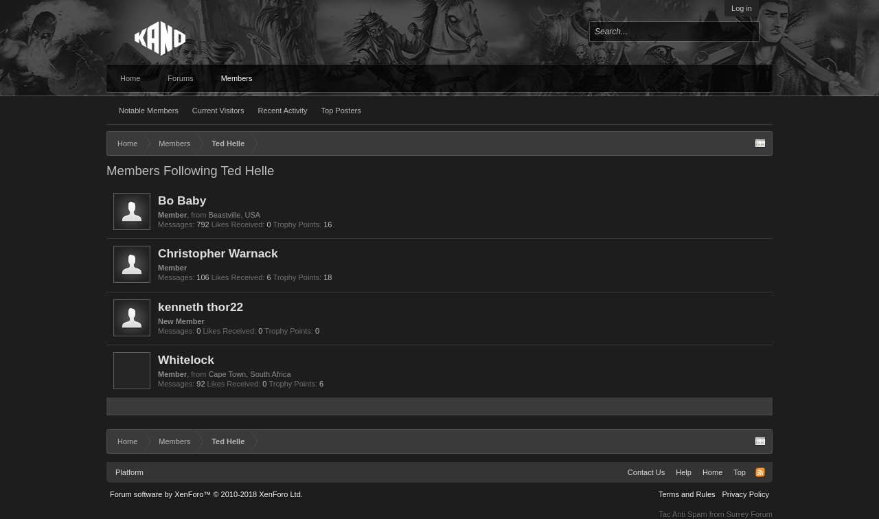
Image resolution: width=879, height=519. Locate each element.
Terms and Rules (687, 494)
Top (739, 472)
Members (237, 78)
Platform (129, 472)
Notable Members (149, 110)
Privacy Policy (745, 494)
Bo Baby (182, 200)
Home (130, 78)
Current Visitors (218, 110)
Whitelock (186, 360)
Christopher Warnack (218, 253)
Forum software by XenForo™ (206, 494)
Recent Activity (282, 110)
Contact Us (646, 472)
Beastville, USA (234, 215)
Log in (741, 8)
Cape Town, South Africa (249, 374)
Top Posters (341, 110)
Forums (180, 78)
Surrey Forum (750, 514)
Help (684, 472)
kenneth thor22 (200, 307)
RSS (760, 472)
